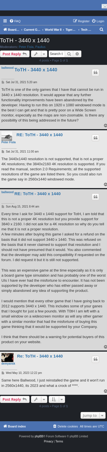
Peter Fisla (26, 46)
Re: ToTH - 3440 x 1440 (40, 356)
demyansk (8, 363)
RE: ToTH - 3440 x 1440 (40, 134)
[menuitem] (15, 21)
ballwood (7, 67)
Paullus (40, 46)
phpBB (39, 436)
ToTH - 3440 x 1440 (25, 40)
